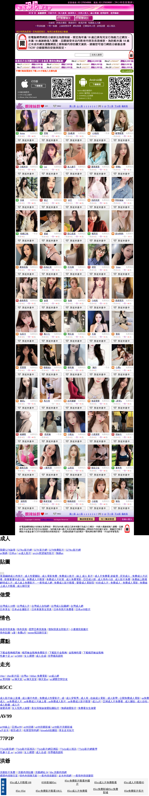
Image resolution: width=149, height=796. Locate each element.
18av (2, 676)
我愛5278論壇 (7, 550)
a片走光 (4, 730)
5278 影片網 (40, 550)
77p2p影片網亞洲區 (47, 749)
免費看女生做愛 (87, 708)
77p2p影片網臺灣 (87, 749)
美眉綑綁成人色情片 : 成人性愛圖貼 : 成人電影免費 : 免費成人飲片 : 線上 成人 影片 (46, 576)
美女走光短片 (66, 730)
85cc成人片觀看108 (20, 782)
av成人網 (54, 676)
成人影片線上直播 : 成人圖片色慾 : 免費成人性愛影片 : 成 (32, 698)
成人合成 (41, 656)
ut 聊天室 (17, 679)
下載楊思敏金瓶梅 (93, 652)
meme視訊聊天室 (37, 632)
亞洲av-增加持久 (47, 519)
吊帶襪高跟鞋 (55, 656)
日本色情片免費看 (63, 609)
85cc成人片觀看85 (134, 782)
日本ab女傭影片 (20, 609)
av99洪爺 (29, 727)
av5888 (18, 656)
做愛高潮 (5, 708)
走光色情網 (65, 775)
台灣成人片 (23, 606)
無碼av (59, 553)
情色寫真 (22, 629)
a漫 (14, 632)
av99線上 (5, 727)
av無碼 (3, 553)
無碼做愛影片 (68, 708)
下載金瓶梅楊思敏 (10, 652)
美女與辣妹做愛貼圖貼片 (45, 708)
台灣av (25, 676)
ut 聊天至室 (30, 679)
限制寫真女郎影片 (59, 629)
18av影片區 (13, 676)
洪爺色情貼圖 (25, 772)
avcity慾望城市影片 (43, 553)
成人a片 (96, 701)
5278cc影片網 (24, 550)
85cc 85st (21, 791)
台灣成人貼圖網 (60, 606)
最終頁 (125, 106)
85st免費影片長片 (134, 791)
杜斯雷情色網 (31, 730)
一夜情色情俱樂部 (83, 775)
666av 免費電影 (38, 676)
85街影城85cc (49, 782)
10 (105, 106)
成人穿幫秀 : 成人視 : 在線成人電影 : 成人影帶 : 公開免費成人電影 (103, 698)
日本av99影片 (83, 609)
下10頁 (117, 106)
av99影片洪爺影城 (62, 727)
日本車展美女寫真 (41, 609)
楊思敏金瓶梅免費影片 (34, 652)
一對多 (107, 133)
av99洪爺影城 (42, 727)
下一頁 (110, 106)
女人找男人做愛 (21, 708)
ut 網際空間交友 (59, 679)
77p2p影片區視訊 (25, 749)
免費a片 (21, 632)
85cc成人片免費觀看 (105, 782)
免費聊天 (129, 234)
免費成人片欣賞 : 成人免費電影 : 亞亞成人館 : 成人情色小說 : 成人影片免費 (88, 579)
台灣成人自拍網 (40, 606)
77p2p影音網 (7, 749)
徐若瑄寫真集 (7, 629)
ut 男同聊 (5, 679)
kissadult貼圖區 (49, 730)
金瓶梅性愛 (75, 652)
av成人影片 (25, 553)
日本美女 (5, 609)
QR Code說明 (126, 71)
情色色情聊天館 (28, 775)
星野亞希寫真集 (38, 629)
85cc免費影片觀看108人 (49, 791)
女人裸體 (29, 656)
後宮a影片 (16, 730)
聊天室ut (43, 679)
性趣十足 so (6, 656)
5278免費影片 (56, 550)
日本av (13, 553)
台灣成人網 (77, 606)
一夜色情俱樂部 (48, 775)
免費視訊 (34, 133)
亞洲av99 (17, 727)
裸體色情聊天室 (9, 775)
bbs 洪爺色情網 (58, 772)
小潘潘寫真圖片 (79, 629)
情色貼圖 (5, 632)
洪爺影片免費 (7, 772)
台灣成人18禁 (7, 606)
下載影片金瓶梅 (58, 652)
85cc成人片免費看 (77, 791)
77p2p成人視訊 (68, 749)
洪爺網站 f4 (41, 772)
